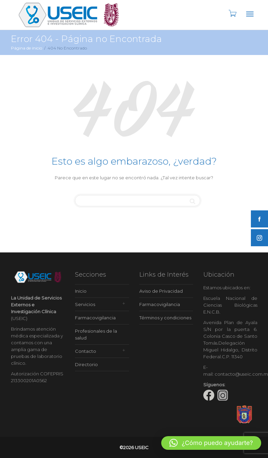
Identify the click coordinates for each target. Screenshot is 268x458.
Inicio (81, 291)
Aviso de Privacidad (161, 291)
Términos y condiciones (165, 317)
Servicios (85, 304)
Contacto (85, 351)
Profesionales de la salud (96, 334)
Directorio (86, 364)
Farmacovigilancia (95, 317)
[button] (211, 443)
